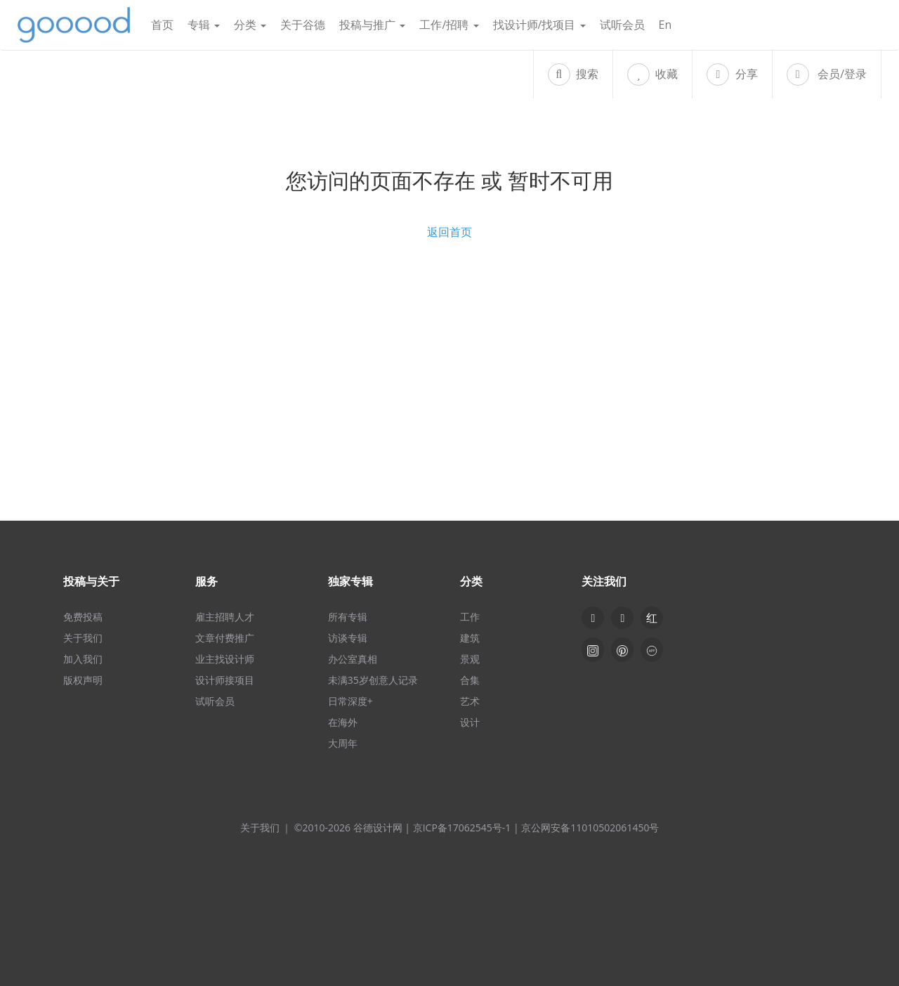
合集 (470, 680)
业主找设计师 (224, 659)
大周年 (342, 743)
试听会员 (622, 24)
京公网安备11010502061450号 (590, 827)
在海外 (342, 722)
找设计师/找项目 (539, 24)
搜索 (573, 74)
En (665, 24)
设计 (470, 722)
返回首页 (449, 232)
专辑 (204, 24)
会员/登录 (827, 74)
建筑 (470, 637)
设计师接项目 (224, 680)
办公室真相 (352, 659)
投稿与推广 (372, 24)
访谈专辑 (347, 637)
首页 (162, 24)
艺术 (470, 701)
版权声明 (83, 680)
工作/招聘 (448, 24)
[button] (622, 617)
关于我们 (83, 637)
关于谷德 (302, 24)
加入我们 (83, 659)
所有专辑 (347, 616)
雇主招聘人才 (224, 616)
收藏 (652, 74)
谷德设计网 (74, 25)
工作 (470, 616)
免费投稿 (83, 616)
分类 (250, 24)
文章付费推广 (224, 637)
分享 (732, 74)
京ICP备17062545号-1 (462, 827)
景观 (470, 659)
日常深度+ (350, 701)
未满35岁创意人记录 (373, 680)
